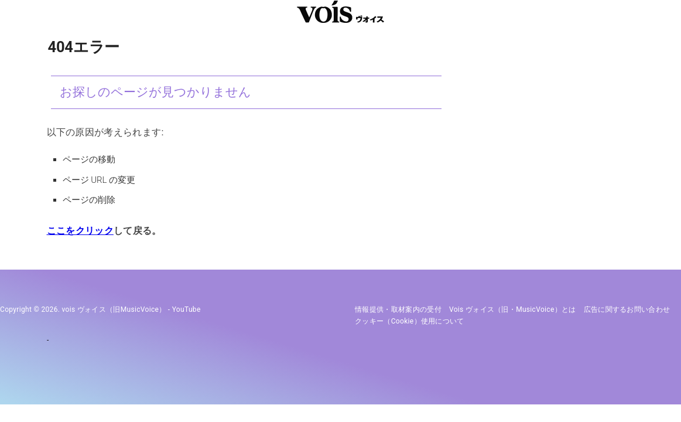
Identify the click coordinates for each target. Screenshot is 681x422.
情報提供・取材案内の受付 (398, 309)
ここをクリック (80, 230)
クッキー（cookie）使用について (409, 321)
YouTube (186, 309)
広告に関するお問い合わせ (627, 309)
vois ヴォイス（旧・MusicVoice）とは (512, 309)
